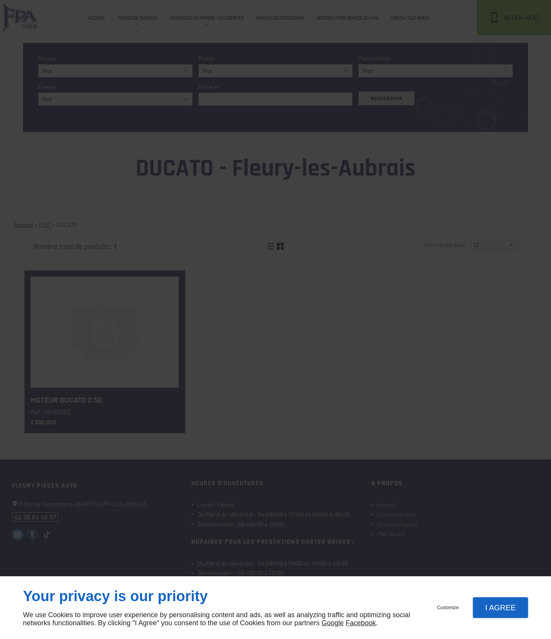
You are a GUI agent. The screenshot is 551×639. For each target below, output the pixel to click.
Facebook (361, 623)
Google (332, 623)
